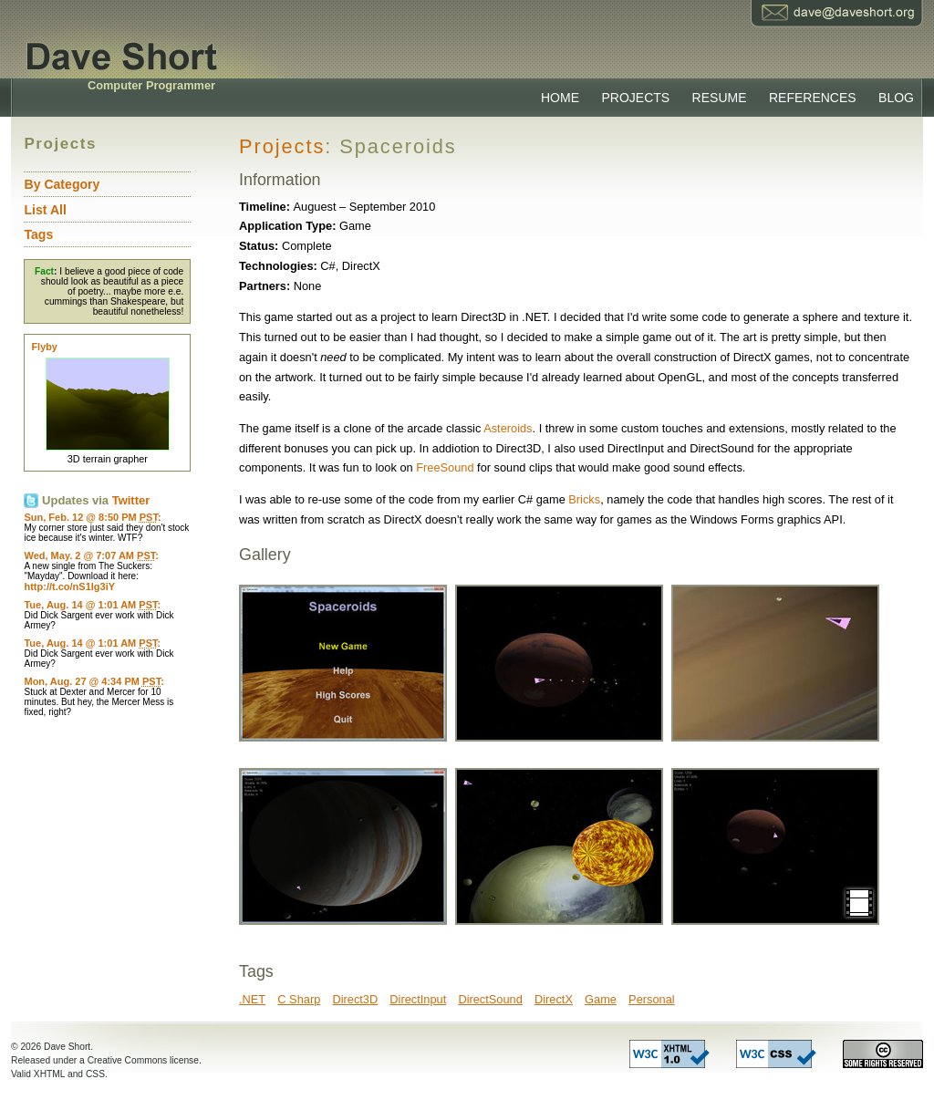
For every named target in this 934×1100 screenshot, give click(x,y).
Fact (44, 271)
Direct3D (355, 999)
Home (560, 97)
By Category (61, 184)
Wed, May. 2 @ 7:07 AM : (91, 555)
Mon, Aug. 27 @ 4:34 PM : (93, 681)
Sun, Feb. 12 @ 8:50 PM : (92, 517)
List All (45, 209)
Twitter (131, 500)
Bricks (584, 499)
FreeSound (444, 467)
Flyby (44, 346)
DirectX (553, 999)
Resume (719, 97)
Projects (635, 97)
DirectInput (417, 999)
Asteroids (507, 428)
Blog (896, 97)
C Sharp (298, 999)
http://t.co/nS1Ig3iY (69, 586)
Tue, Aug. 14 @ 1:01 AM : (92, 604)
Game (601, 999)
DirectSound (490, 999)
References (812, 97)
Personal (651, 999)
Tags (38, 234)
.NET (252, 999)
